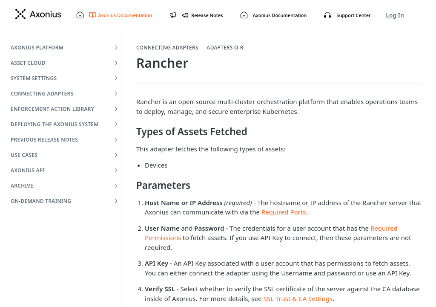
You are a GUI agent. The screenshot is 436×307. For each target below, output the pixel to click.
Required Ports (283, 212)
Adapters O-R (225, 47)
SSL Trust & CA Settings (298, 298)
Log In (395, 15)
